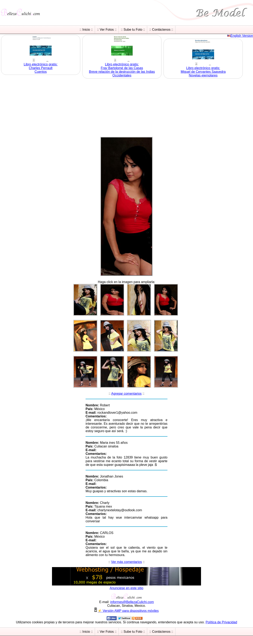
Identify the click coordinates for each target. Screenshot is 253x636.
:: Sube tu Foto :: (133, 29)
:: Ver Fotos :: (106, 29)
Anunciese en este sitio (126, 588)
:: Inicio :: (86, 29)
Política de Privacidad (221, 622)
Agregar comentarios (126, 393)
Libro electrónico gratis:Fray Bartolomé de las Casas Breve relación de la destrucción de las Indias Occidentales (122, 70)
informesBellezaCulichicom (132, 602)
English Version (241, 35)
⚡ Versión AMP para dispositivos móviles (128, 610)
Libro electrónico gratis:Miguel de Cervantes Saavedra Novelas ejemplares (203, 71)
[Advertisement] (126, 108)
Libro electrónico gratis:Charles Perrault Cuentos (41, 68)
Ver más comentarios (126, 562)
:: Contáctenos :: (161, 29)
